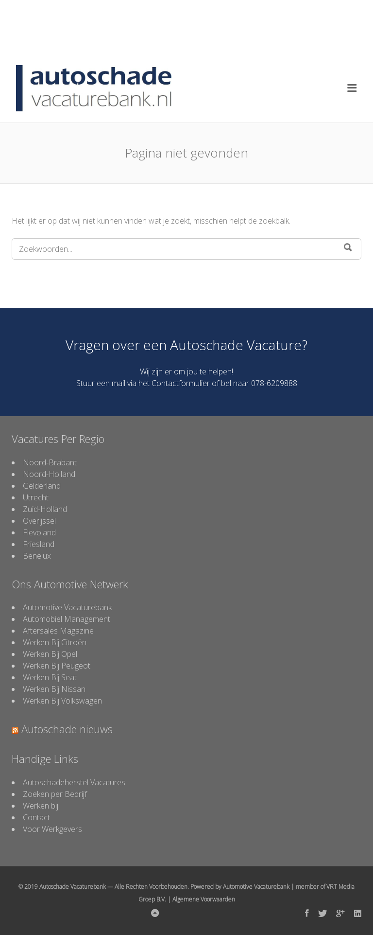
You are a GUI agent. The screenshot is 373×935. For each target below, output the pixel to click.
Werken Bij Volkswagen (62, 700)
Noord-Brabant (50, 462)
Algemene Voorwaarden (203, 899)
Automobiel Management (66, 619)
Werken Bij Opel (50, 654)
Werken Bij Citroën (54, 642)
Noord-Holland (49, 474)
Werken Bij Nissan (54, 689)
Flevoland (39, 532)
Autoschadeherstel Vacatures (74, 782)
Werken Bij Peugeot (56, 665)
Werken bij (40, 805)
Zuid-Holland (45, 509)
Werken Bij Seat (50, 677)
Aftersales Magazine (58, 630)
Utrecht (36, 497)
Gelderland (42, 485)
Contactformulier (181, 383)
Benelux (37, 555)
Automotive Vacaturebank (67, 607)
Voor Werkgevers (52, 829)
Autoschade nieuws (67, 729)
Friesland (38, 544)
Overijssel (39, 520)
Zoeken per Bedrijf (55, 794)
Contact (36, 817)
